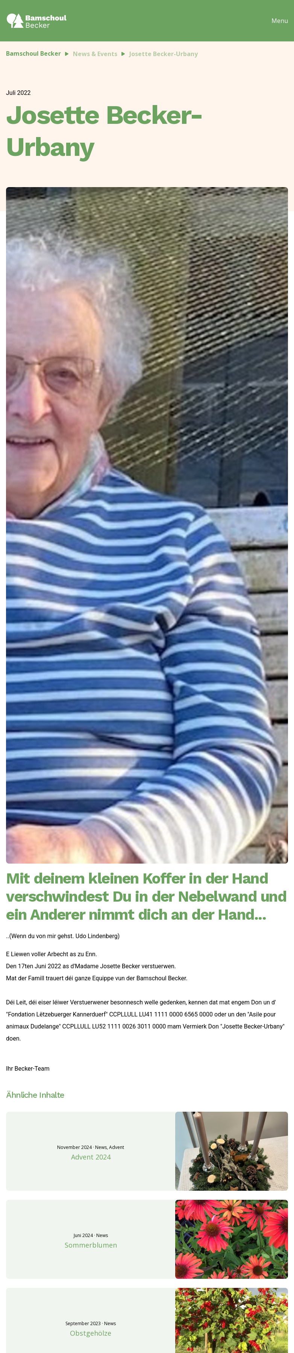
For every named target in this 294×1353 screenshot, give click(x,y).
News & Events (95, 54)
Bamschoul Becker (33, 53)
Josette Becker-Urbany (163, 54)
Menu (279, 21)
